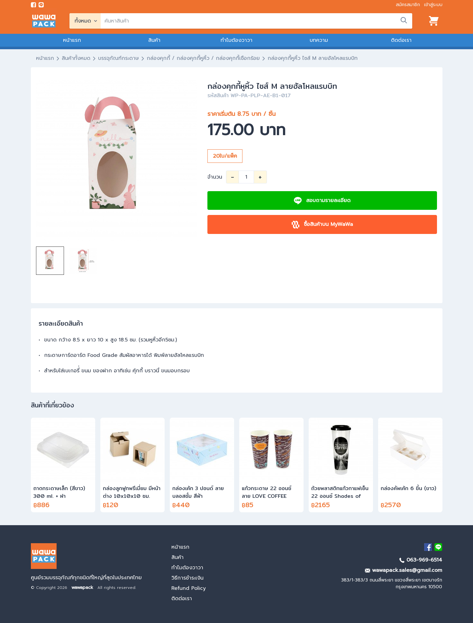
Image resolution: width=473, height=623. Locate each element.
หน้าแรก (72, 40)
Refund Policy (188, 588)
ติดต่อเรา (401, 40)
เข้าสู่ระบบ (433, 4)
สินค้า (154, 40)
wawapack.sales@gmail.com (403, 570)
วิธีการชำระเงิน (187, 578)
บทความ (319, 40)
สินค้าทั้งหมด (76, 58)
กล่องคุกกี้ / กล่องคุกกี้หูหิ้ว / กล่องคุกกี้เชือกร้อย (203, 58)
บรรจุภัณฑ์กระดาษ (118, 58)
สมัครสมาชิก (408, 4)
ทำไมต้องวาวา (236, 40)
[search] (256, 20)
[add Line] (438, 547)
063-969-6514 (420, 560)
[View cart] (433, 21)
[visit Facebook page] (33, 4)
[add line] (41, 4)
